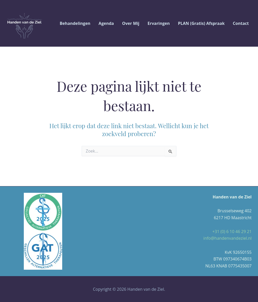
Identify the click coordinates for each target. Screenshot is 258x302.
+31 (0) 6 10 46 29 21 (232, 231)
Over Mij (130, 23)
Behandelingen (75, 23)
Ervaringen (159, 23)
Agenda (106, 23)
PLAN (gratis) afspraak (201, 23)
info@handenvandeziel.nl (227, 238)
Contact (241, 23)
